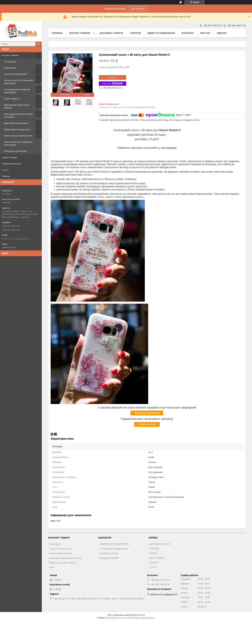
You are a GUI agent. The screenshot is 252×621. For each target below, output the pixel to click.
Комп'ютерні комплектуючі (18, 135)
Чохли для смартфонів (15, 74)
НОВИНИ (154, 562)
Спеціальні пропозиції (15, 151)
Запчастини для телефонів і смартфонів (18, 143)
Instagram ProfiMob (109, 557)
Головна (57, 33)
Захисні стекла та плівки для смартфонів (18, 82)
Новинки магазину (11, 163)
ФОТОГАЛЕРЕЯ (157, 557)
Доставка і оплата (111, 33)
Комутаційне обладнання (17, 129)
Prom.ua (141, 615)
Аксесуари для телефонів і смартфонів (17, 91)
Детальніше (138, 8)
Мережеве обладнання (16, 123)
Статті (5, 169)
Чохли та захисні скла (60, 548)
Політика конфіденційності (143, 618)
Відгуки (221, 33)
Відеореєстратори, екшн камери (16, 106)
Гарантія (135, 33)
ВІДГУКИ (154, 553)
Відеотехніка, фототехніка (62, 562)
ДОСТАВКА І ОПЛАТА (160, 544)
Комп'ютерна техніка (60, 553)
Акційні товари (9, 157)
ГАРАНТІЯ (154, 548)
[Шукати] (38, 44)
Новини (6, 176)
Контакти (187, 33)
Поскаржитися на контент (118, 618)
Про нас (205, 33)
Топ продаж (10, 61)
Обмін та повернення (161, 33)
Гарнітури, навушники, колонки (65, 557)
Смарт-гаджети (12, 98)
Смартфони (10, 67)
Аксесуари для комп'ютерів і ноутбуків (18, 115)
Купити (112, 77)
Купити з (112, 83)
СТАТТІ (153, 567)
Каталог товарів (10, 55)
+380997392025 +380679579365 (114, 544)
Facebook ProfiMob (108, 553)
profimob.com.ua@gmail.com (16, 238)
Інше (51, 567)
